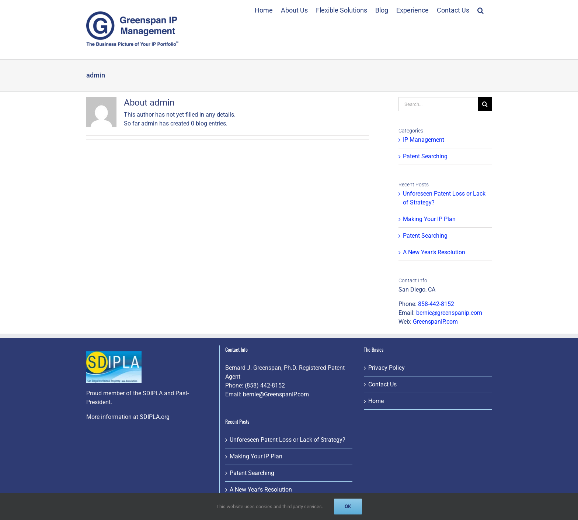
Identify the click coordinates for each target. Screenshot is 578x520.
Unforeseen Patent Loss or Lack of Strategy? (287, 439)
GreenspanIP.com (435, 321)
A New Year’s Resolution (434, 252)
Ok (348, 506)
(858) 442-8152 (265, 385)
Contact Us (382, 384)
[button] (480, 9)
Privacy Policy (386, 367)
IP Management (423, 139)
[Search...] (438, 104)
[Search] (485, 104)
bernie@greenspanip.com (449, 312)
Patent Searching (425, 156)
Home (376, 400)
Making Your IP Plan (429, 219)
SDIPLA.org (155, 416)
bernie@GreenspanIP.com (276, 394)
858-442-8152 (436, 303)
